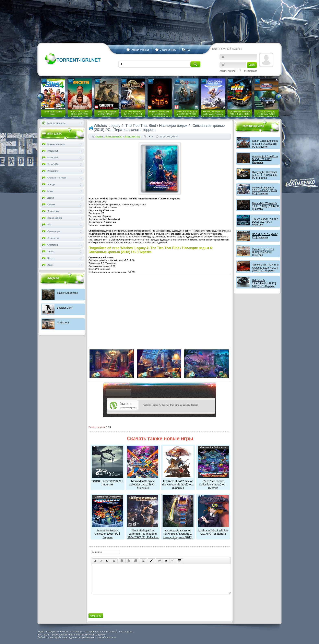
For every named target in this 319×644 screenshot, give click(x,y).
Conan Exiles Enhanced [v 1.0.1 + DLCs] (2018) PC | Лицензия (265, 143)
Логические (50, 211)
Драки (47, 197)
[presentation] (122, 603)
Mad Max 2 (63, 322)
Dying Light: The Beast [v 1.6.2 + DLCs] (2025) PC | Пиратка (264, 175)
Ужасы (47, 251)
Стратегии (49, 244)
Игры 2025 (49, 157)
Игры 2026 (49, 150)
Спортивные (50, 238)
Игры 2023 (49, 171)
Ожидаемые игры (53, 177)
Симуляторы (50, 231)
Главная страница (53, 123)
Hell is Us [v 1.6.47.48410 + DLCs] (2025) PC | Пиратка (264, 283)
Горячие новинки (53, 144)
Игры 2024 (49, 164)
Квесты (99, 136)
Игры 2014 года (132, 136)
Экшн (47, 264)
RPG (46, 224)
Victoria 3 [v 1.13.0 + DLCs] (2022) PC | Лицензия (263, 252)
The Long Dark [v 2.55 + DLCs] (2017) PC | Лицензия (265, 221)
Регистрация (250, 70)
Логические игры (113, 136)
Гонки (47, 191)
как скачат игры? (118, 393)
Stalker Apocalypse (67, 293)
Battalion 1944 (65, 307)
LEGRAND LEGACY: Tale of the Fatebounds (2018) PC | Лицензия (178, 483)
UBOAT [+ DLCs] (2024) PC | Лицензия (265, 236)
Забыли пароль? (228, 70)
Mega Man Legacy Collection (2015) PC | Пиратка (107, 532)
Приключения (51, 217)
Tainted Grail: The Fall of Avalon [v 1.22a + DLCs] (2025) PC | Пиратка (265, 267)
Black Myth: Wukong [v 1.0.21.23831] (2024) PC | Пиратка (265, 206)
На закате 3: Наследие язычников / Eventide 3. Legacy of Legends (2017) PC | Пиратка (178, 533)
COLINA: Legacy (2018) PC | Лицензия (107, 481)
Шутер (47, 258)
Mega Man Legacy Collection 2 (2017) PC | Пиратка (213, 483)
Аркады (48, 184)
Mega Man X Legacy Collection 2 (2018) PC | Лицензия (142, 483)
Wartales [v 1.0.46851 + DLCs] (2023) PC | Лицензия (265, 159)
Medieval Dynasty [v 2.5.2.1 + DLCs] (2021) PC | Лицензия (264, 190)
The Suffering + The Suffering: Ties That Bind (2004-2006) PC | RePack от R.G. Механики (142, 533)
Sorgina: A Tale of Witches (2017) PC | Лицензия (213, 530)
